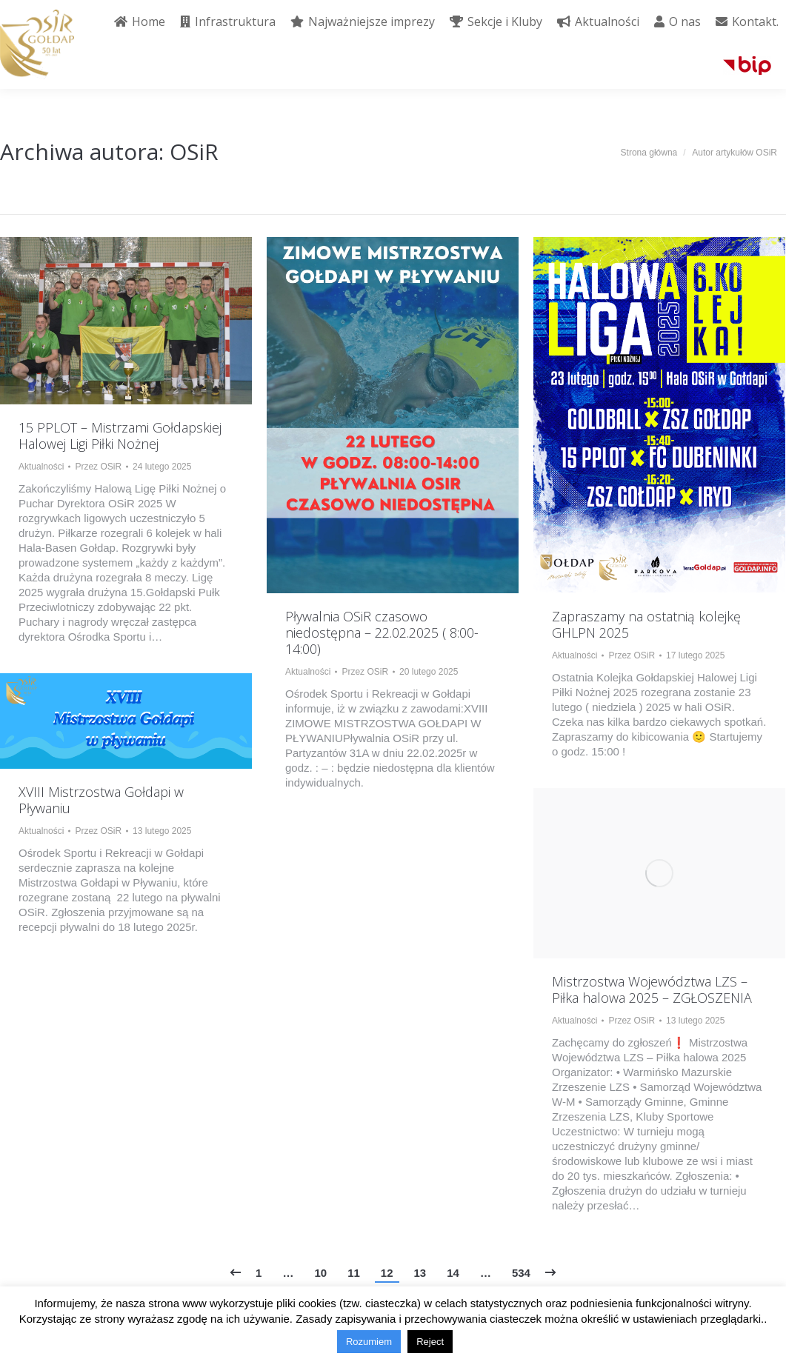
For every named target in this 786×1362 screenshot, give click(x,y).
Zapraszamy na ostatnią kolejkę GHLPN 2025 (646, 624)
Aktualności (41, 466)
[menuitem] (140, 21)
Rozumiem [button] (369, 1341)
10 (320, 1272)
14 (453, 1272)
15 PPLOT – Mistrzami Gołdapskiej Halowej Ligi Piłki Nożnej (120, 435)
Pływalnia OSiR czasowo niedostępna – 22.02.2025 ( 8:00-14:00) (382, 632)
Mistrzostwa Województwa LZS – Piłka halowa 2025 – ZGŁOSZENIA (652, 989)
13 (420, 1272)
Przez (98, 466)
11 (353, 1272)
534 (521, 1272)
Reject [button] (430, 1341)
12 (387, 1272)
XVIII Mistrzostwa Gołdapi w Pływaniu (101, 800)
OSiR (194, 151)
